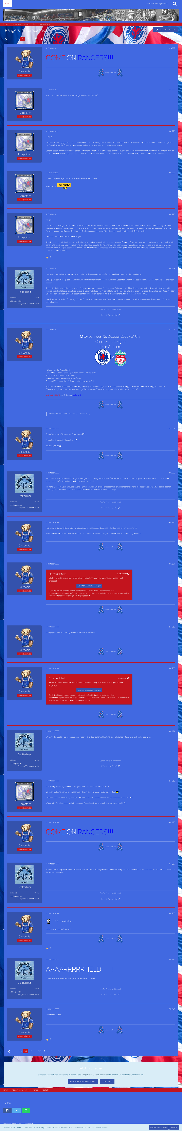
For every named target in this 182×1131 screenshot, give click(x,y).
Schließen (174, 1127)
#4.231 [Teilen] (172, 563)
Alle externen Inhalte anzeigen (89, 586)
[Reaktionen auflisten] (49, 256)
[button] (7, 1110)
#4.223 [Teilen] (172, 131)
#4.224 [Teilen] (171, 172)
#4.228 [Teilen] (172, 428)
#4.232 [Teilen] (172, 626)
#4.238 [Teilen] (172, 913)
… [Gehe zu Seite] (13, 38)
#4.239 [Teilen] (171, 959)
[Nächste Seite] (42, 39)
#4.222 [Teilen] (172, 89)
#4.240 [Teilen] (171, 1009)
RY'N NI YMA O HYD (109, 315)
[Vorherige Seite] (6, 39)
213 (27, 38)
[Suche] (174, 3)
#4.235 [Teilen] (172, 780)
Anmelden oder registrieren (157, 3)
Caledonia (71, 413)
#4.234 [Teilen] (171, 731)
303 (36, 38)
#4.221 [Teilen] (172, 48)
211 (17, 38)
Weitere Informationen (158, 1127)
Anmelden (107, 1081)
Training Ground (52, 445)
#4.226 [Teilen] (171, 268)
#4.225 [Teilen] (172, 214)
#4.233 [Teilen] (172, 668)
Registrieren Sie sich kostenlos (95, 1074)
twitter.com (122, 573)
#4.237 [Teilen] (172, 864)
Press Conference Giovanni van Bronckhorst (64, 434)
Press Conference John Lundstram (60, 440)
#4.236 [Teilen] (171, 822)
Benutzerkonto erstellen (82, 1081)
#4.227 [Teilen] (172, 329)
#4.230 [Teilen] (171, 522)
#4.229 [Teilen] (171, 472)
